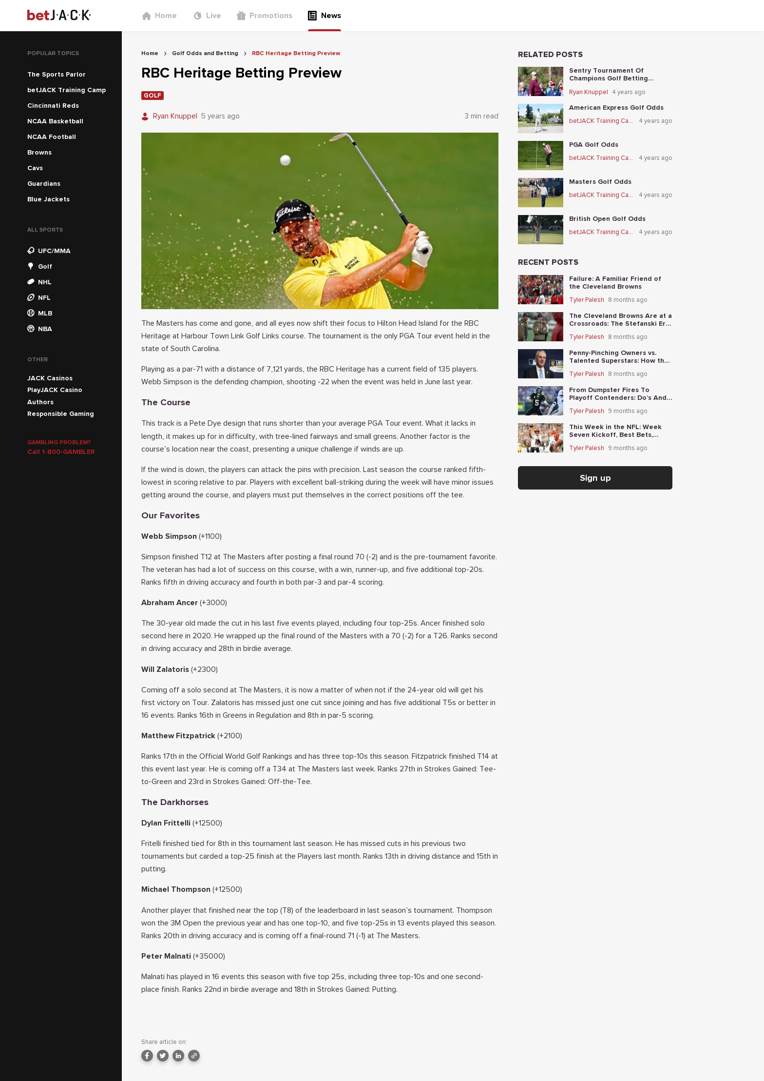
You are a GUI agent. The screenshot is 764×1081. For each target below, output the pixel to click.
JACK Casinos (50, 378)
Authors (40, 402)
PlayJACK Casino (54, 390)
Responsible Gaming (60, 414)
